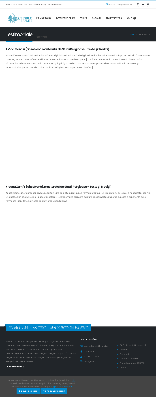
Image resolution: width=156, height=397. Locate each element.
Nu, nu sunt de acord (54, 391)
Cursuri (96, 18)
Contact (41, 36)
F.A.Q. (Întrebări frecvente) (133, 345)
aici (73, 380)
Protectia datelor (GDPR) (132, 363)
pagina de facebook (61, 386)
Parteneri (124, 354)
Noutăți (131, 18)
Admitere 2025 (114, 18)
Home (132, 35)
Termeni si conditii (129, 358)
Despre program (65, 18)
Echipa (83, 18)
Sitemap (124, 349)
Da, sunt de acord (28, 391)
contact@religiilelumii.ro (119, 4)
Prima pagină (43, 18)
